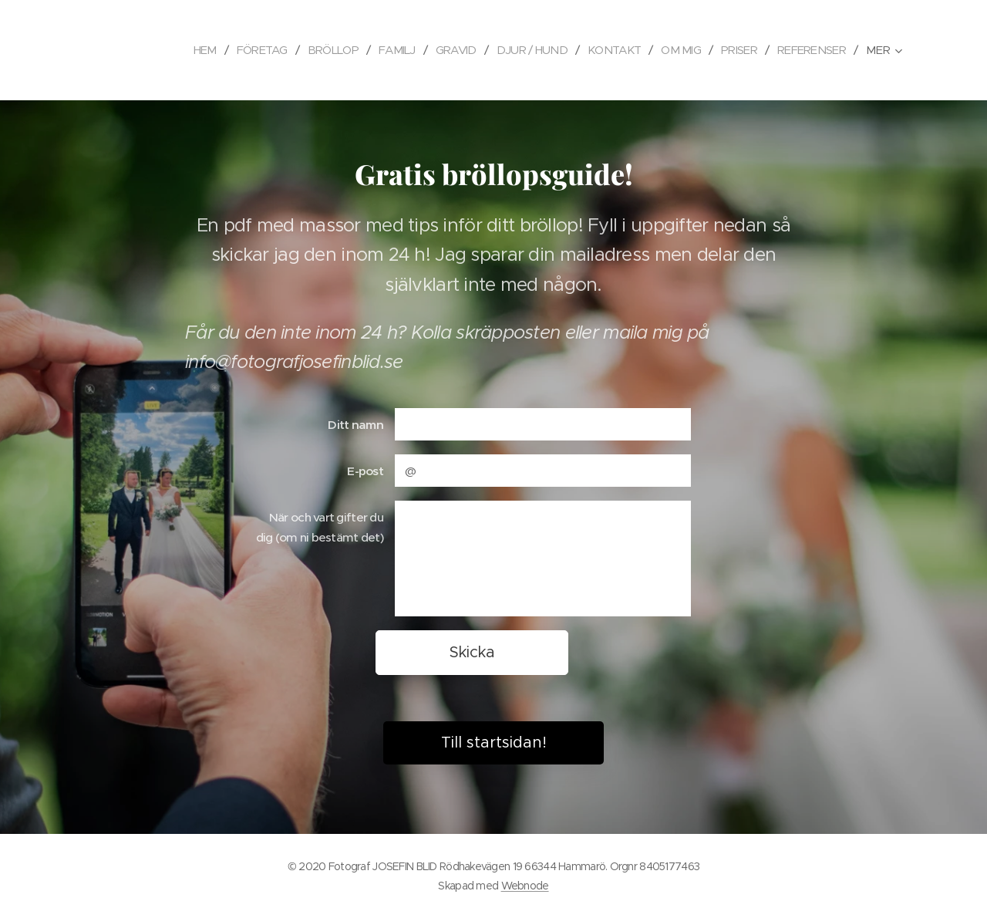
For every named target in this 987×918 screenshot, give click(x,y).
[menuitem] (173, 50)
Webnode (525, 886)
